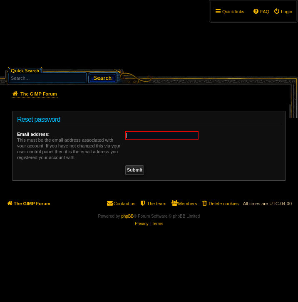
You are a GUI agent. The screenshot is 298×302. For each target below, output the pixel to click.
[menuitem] (282, 12)
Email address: (33, 134)
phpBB (127, 216)
